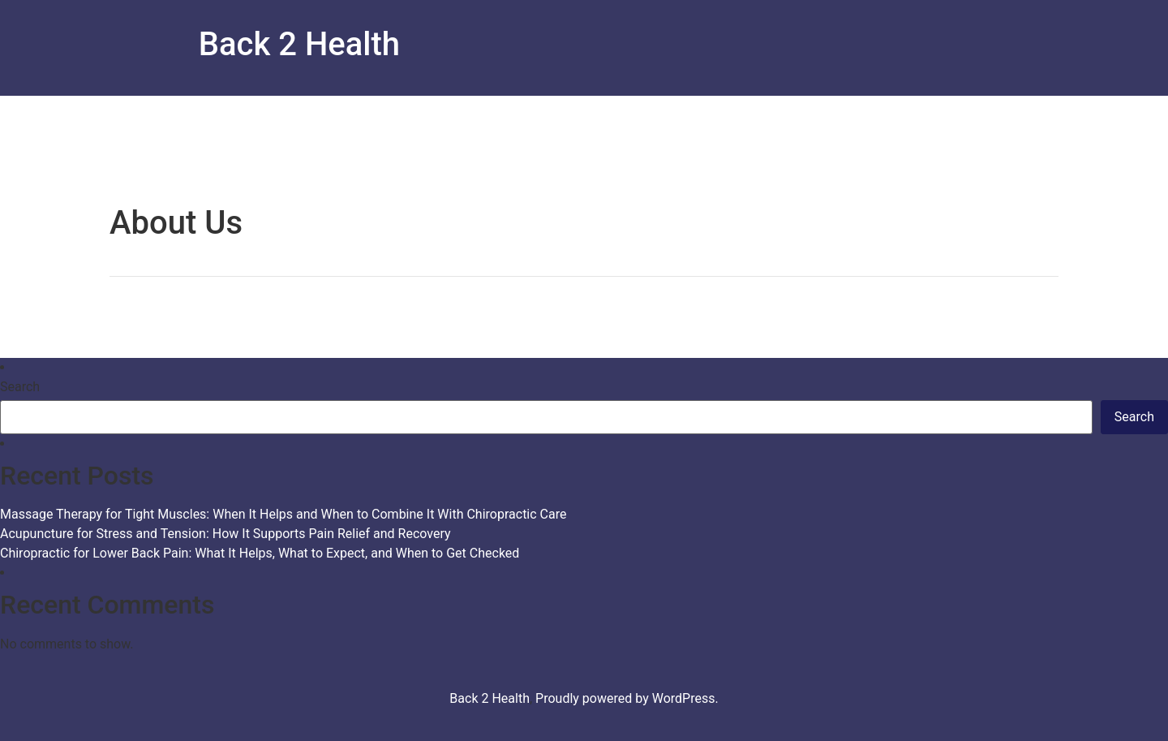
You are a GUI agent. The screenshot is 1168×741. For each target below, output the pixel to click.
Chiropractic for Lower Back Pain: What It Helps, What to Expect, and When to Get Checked (259, 553)
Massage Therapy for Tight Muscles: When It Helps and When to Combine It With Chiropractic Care (283, 514)
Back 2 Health (299, 44)
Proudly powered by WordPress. (627, 698)
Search (20, 387)
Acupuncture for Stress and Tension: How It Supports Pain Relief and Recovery (225, 533)
